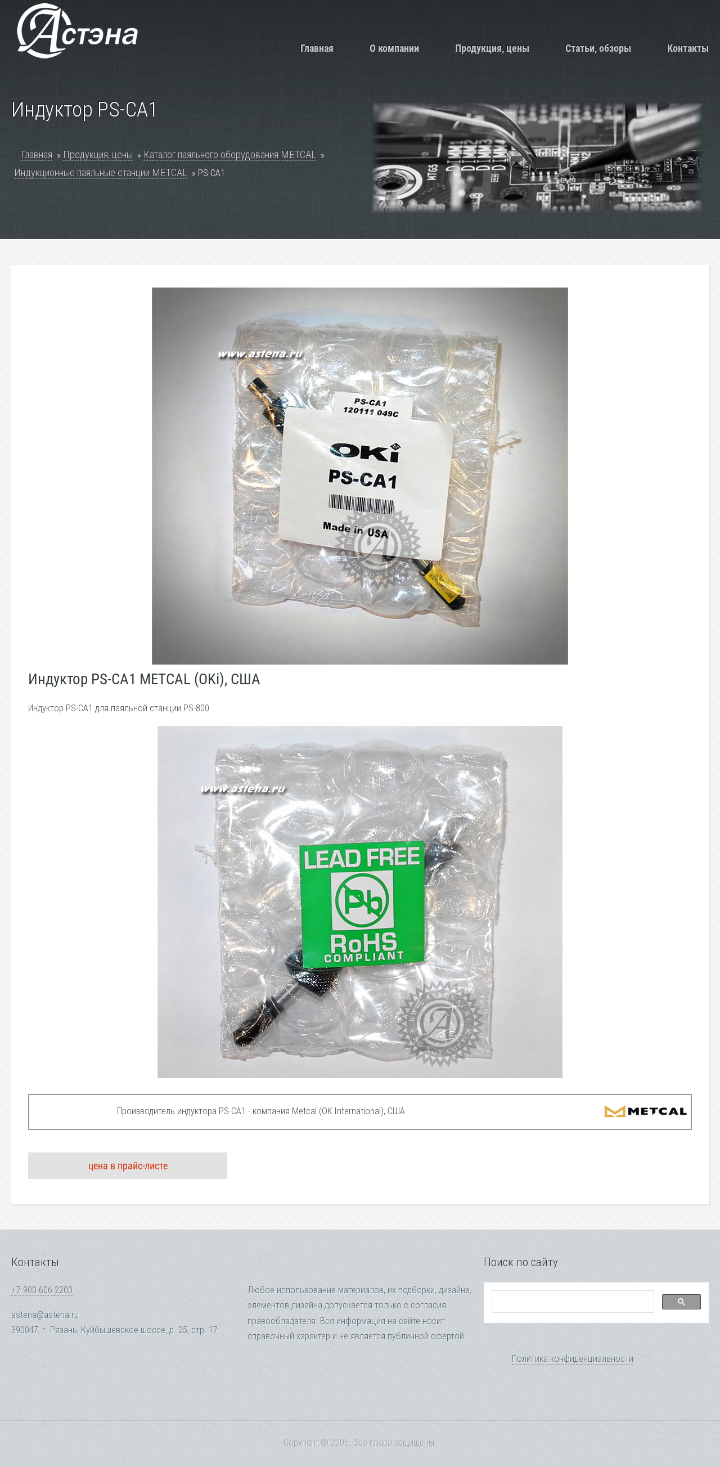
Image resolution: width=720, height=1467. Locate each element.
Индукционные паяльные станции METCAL (100, 172)
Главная (317, 48)
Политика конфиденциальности (572, 1358)
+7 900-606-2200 (42, 1290)
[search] (571, 1302)
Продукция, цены (492, 48)
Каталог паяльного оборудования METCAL (229, 154)
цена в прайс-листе (128, 1166)
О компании (394, 48)
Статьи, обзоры (598, 48)
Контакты (688, 48)
